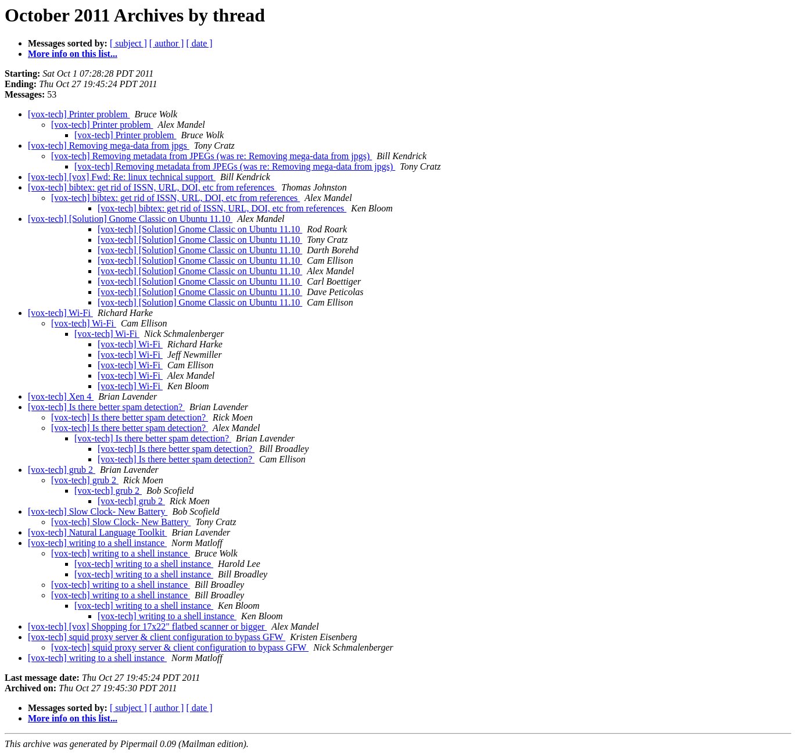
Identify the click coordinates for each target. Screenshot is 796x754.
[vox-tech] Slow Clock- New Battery (97, 511)
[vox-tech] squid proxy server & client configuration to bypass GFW (156, 637)
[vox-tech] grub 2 (61, 470)
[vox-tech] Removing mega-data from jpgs (108, 145)
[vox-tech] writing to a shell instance (97, 543)
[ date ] (199, 43)
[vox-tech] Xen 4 (61, 396)
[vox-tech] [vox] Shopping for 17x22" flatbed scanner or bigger (147, 626)
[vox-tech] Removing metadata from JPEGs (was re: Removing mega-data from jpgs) (211, 156)
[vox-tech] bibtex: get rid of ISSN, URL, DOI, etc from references (152, 187)
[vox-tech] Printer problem (79, 114)
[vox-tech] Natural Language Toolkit (97, 532)
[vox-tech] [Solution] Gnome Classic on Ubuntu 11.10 (130, 219)
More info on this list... (72, 54)
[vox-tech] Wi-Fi (60, 313)
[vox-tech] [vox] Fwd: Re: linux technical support (122, 177)
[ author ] (166, 43)
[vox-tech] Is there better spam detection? (106, 407)
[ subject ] (128, 43)
